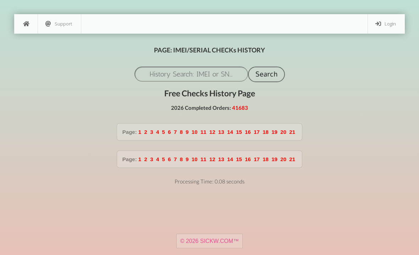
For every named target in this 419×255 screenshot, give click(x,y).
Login (385, 24)
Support (58, 24)
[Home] (26, 24)
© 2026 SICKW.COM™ (209, 241)
